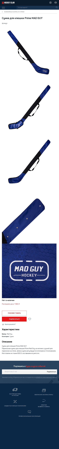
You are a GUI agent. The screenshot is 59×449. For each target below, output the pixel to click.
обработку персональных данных (46, 377)
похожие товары (14, 313)
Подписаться (51, 371)
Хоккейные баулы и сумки (14, 12)
